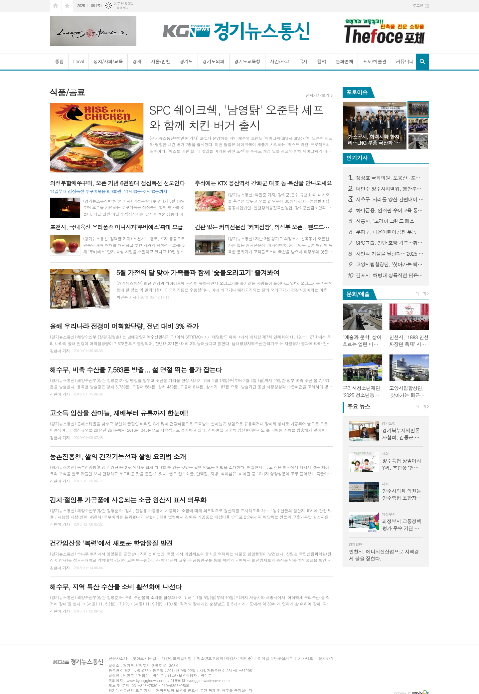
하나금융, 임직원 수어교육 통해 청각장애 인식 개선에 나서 (390, 210)
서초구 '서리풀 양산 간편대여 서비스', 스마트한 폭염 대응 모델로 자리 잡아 (390, 199)
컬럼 (321, 61)
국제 (303, 61)
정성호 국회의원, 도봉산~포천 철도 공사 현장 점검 (390, 177)
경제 (136, 61)
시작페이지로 (55, 6)
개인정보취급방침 (176, 658)
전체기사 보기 (317, 95)
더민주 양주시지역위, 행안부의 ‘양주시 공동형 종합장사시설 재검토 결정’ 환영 (390, 188)
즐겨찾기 (67, 6)
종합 (59, 61)
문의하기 (325, 658)
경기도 (186, 61)
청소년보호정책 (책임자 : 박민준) (224, 658)
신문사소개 (117, 658)
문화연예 (344, 61)
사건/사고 (279, 61)
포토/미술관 (374, 61)
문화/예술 (358, 294)
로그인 (418, 5)
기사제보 (305, 658)
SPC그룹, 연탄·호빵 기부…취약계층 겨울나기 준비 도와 (390, 242)
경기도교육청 (247, 61)
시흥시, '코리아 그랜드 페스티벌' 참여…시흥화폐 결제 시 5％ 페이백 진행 (390, 221)
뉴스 (358, 406)
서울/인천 (160, 61)
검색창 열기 (422, 62)
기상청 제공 (120, 8)
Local (78, 61)
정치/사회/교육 (108, 61)
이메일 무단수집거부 (275, 658)
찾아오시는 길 (144, 658)
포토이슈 (357, 92)
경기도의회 (214, 61)
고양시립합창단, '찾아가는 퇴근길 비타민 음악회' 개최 (390, 264)
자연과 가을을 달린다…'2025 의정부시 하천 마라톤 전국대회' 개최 (390, 253)
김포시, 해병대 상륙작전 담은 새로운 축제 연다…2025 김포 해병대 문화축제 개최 (390, 275)
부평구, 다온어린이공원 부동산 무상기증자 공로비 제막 (390, 232)
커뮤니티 (404, 61)
